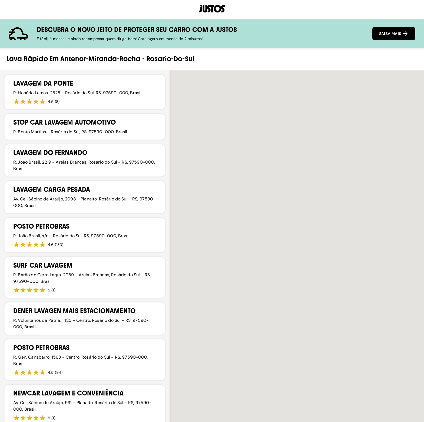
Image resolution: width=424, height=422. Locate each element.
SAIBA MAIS (394, 33)
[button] (333, 234)
